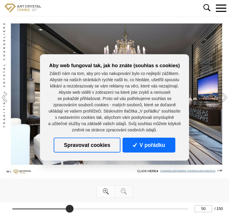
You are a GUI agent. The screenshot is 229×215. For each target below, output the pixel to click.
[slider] (69, 209)
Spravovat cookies (87, 145)
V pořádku (149, 145)
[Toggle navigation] (221, 8)
